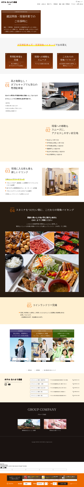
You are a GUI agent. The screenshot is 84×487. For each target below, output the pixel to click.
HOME (38, 4)
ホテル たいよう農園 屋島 (36, 395)
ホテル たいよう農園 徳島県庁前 (38, 380)
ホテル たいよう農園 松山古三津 (38, 387)
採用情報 (38, 370)
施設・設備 (61, 4)
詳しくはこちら (21, 359)
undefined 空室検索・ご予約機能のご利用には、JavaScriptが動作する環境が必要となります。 (40, 483)
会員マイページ (73, 483)
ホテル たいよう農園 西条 (36, 391)
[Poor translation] (5, 468)
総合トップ (80, 1)
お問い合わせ (80, 4)
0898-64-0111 (76, 391)
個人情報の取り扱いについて (50, 370)
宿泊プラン (49, 4)
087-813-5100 (76, 395)
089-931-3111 (76, 383)
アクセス (73, 4)
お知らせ (44, 4)
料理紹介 (68, 4)
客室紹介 (56, 4)
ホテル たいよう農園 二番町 (37, 383)
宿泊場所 (20, 483)
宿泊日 (34, 483)
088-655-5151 (76, 379)
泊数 (51, 483)
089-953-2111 (76, 387)
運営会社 (30, 370)
